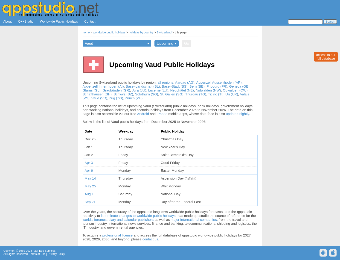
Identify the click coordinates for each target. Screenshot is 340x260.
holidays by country (141, 32)
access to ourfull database (325, 56)
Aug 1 (89, 194)
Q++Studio (26, 21)
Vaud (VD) (99, 98)
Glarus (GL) (92, 90)
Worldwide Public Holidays (59, 21)
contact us (150, 239)
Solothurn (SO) (146, 94)
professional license (117, 235)
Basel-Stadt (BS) (175, 86)
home (86, 32)
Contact (89, 21)
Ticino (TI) (216, 94)
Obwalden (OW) (235, 90)
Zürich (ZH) (133, 98)
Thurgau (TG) (195, 94)
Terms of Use (37, 254)
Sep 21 (90, 202)
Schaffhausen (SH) (97, 94)
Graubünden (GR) (116, 90)
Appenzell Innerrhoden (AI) (103, 86)
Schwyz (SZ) (123, 94)
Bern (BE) (197, 86)
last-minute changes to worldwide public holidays (138, 216)
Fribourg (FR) (216, 86)
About (7, 21)
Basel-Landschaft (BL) (143, 86)
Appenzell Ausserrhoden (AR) (219, 82)
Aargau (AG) (184, 82)
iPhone (162, 114)
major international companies (194, 220)
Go (186, 43)
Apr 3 (89, 163)
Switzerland (164, 32)
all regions (165, 82)
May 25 (90, 186)
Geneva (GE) (239, 86)
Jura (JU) (139, 90)
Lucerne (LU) (158, 90)
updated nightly (237, 114)
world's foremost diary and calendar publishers (118, 220)
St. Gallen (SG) (171, 94)
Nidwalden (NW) (208, 90)
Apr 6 (89, 170)
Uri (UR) (231, 94)
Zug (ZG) (116, 98)
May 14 (90, 178)
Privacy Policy (56, 254)
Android (143, 114)
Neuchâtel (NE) (182, 90)
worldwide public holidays (109, 32)
